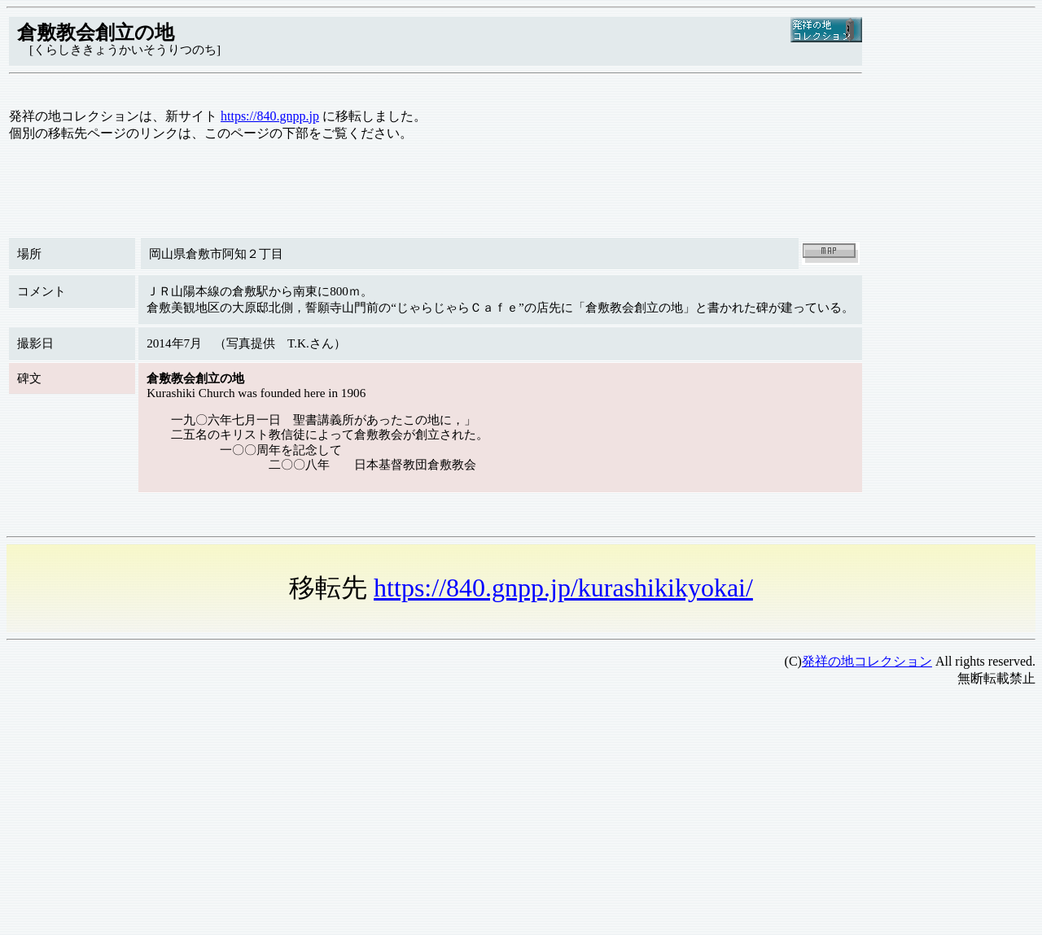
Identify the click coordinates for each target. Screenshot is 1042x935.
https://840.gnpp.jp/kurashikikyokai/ (563, 587)
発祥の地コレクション (867, 661)
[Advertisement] (495, 814)
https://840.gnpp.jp (270, 116)
